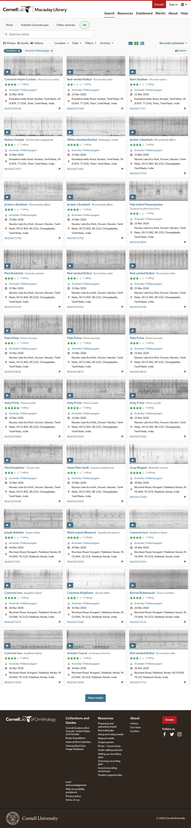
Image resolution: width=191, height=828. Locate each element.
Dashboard (144, 13)
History (134, 723)
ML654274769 (12, 307)
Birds (9, 25)
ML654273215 (12, 622)
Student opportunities (110, 775)
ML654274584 (12, 436)
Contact (134, 731)
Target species (106, 742)
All (84, 25)
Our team (135, 727)
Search (109, 13)
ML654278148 (12, 108)
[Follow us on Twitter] (172, 734)
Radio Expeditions (76, 738)
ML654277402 (75, 169)
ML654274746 (138, 307)
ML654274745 (75, 307)
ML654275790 (12, 238)
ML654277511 (138, 108)
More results (95, 698)
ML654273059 (12, 682)
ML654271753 (138, 682)
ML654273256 (75, 562)
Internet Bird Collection (78, 742)
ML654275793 (138, 173)
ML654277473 (12, 169)
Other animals (66, 25)
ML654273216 (138, 562)
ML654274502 (75, 501)
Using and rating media (110, 734)
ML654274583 (75, 436)
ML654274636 (12, 372)
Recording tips (106, 730)
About (173, 13)
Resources (125, 13)
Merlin (160, 13)
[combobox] (51, 34)
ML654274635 (138, 372)
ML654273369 (138, 497)
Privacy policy (73, 796)
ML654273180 (75, 622)
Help (184, 13)
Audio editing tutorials (110, 750)
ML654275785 (75, 238)
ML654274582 (138, 436)
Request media (106, 738)
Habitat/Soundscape (35, 25)
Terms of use (72, 800)
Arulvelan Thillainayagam (23, 90)
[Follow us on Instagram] (179, 734)
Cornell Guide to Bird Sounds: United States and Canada (78, 731)
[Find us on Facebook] (164, 734)
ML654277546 (75, 108)
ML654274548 (12, 501)
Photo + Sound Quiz (109, 746)
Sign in (173, 4)
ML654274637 (75, 372)
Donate (159, 4)
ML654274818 (138, 242)
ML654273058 (75, 682)
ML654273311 (12, 562)
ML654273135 (138, 622)
